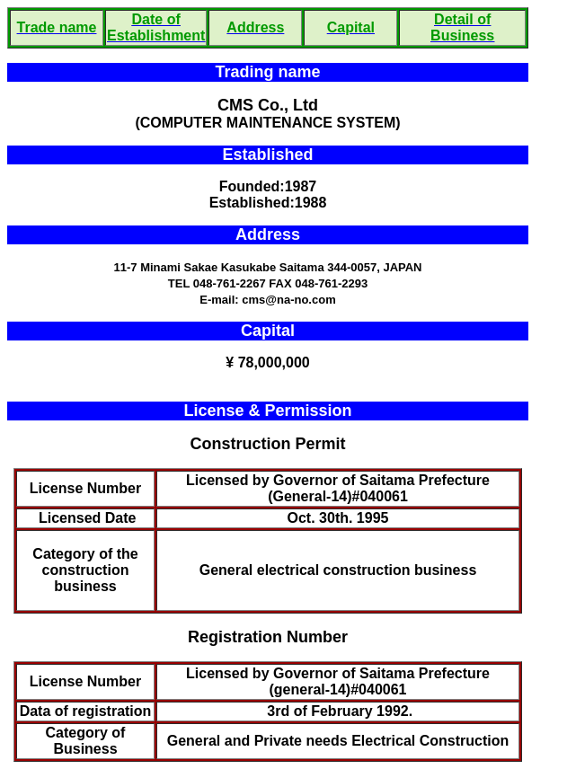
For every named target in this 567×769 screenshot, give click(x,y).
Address (267, 234)
